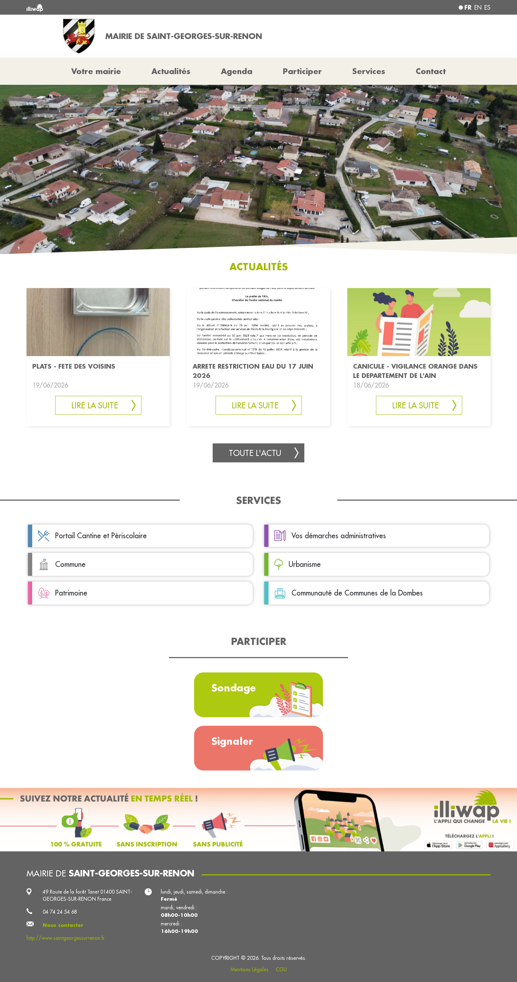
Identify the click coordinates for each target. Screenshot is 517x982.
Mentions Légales (250, 969)
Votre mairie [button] (96, 71)
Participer (302, 71)
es (487, 7)
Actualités (170, 71)
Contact (431, 71)
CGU (281, 969)
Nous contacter (63, 925)
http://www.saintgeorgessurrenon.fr (65, 938)
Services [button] (368, 71)
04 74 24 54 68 (60, 912)
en (478, 7)
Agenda (236, 71)
